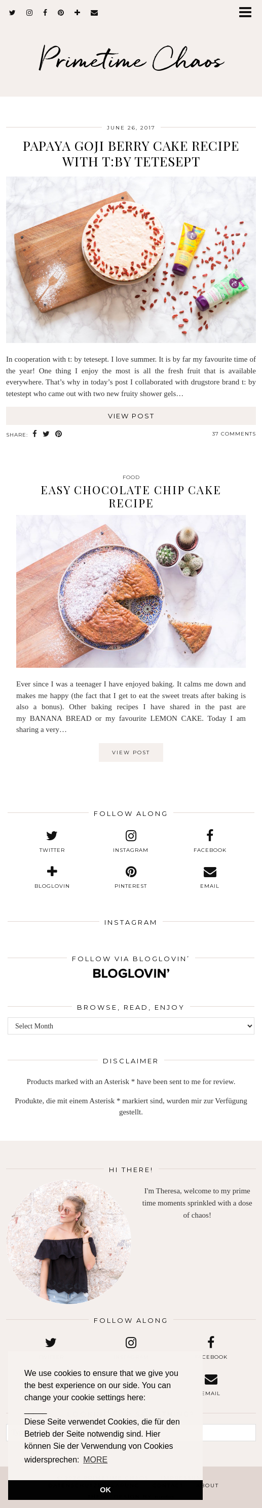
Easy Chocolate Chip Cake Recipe (131, 496)
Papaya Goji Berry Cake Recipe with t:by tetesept (131, 153)
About (207, 1485)
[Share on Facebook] (35, 434)
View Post (131, 416)
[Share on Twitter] (46, 434)
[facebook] (45, 12)
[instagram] (29, 12)
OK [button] (105, 1490)
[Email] (94, 12)
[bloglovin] (77, 12)
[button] (248, 13)
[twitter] (12, 12)
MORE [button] (95, 1459)
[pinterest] (61, 12)
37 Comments (234, 433)
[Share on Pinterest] (59, 434)
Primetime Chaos (131, 59)
